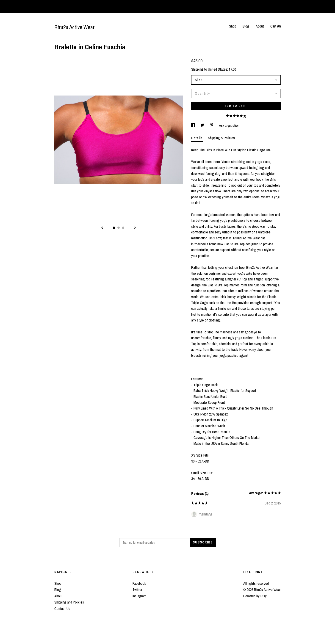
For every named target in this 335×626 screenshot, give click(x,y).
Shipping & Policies (221, 137)
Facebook (139, 583)
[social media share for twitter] (202, 125)
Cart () (275, 26)
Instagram (139, 595)
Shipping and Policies (69, 602)
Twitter (137, 589)
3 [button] (123, 228)
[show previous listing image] (102, 228)
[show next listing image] (135, 228)
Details (197, 137)
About (260, 26)
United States (217, 69)
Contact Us (62, 608)
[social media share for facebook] (193, 125)
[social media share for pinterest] (212, 125)
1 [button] (114, 228)
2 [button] (118, 228)
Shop (232, 26)
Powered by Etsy (255, 595)
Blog (246, 26)
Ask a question (229, 125)
